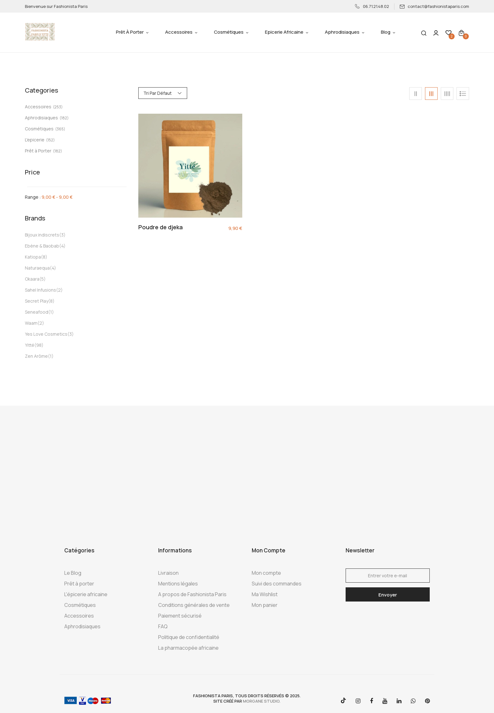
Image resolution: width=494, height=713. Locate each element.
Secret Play (36, 301)
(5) (42, 279)
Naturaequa (37, 268)
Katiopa (33, 257)
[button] (461, 33)
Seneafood (36, 312)
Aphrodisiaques (41, 118)
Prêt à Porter (38, 151)
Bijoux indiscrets (42, 235)
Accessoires (38, 107)
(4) (62, 246)
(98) (38, 345)
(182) (64, 118)
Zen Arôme (36, 356)
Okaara (32, 279)
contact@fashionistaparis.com (434, 6)
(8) (44, 257)
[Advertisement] (247, 475)
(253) (58, 107)
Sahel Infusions (40, 290)
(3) (62, 235)
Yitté (29, 345)
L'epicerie (34, 140)
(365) (60, 129)
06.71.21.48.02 (372, 6)
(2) (59, 290)
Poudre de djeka (160, 227)
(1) (51, 312)
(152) (50, 140)
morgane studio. (261, 701)
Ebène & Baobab (42, 246)
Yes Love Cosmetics (46, 334)
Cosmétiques (39, 129)
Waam (31, 323)
